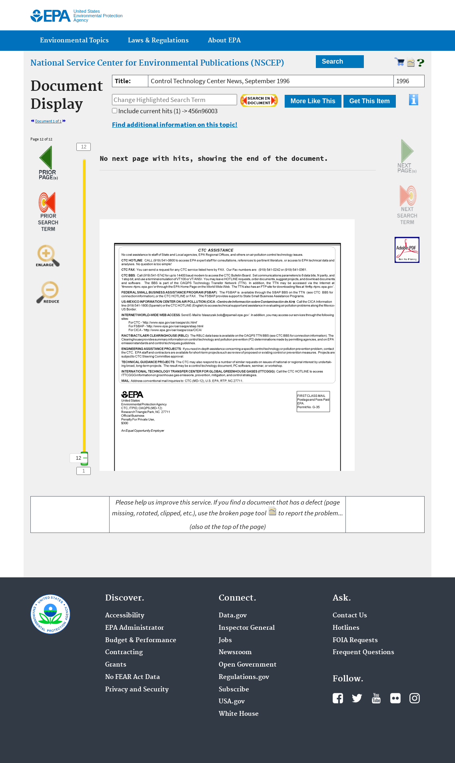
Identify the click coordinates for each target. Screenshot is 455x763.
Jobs (225, 640)
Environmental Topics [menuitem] (74, 40)
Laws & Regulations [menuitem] (158, 40)
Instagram (414, 698)
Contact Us (350, 615)
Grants (115, 665)
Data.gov (233, 615)
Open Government (248, 665)
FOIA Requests (355, 640)
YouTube (376, 698)
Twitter (357, 698)
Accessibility (124, 615)
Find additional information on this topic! (174, 124)
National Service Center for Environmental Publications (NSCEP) (157, 63)
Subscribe (234, 689)
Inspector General (247, 628)
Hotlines (346, 628)
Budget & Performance (140, 640)
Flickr (395, 698)
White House (239, 714)
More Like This (313, 101)
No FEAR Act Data (132, 677)
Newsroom (235, 652)
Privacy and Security (137, 689)
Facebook (338, 698)
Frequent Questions (363, 652)
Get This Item (369, 101)
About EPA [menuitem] (224, 40)
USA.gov (232, 701)
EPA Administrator (134, 628)
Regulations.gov (244, 677)
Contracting (124, 652)
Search (332, 61)
